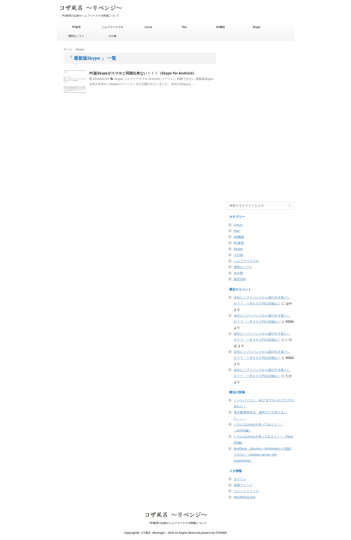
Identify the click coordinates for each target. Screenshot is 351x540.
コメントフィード (246, 491)
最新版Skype (204, 79)
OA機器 (220, 27)
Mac (184, 27)
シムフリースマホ (112, 27)
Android (154, 79)
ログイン (240, 479)
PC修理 (76, 27)
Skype (257, 27)
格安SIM (240, 279)
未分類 (238, 273)
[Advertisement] (260, 120)
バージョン (168, 79)
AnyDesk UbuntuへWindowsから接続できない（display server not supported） (262, 455)
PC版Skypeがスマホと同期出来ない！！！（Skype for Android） (142, 73)
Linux (148, 27)
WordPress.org (244, 497)
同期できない (186, 79)
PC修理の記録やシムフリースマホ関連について (175, 523)
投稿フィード (243, 485)
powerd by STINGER (214, 532)
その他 (112, 36)
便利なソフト (76, 36)
